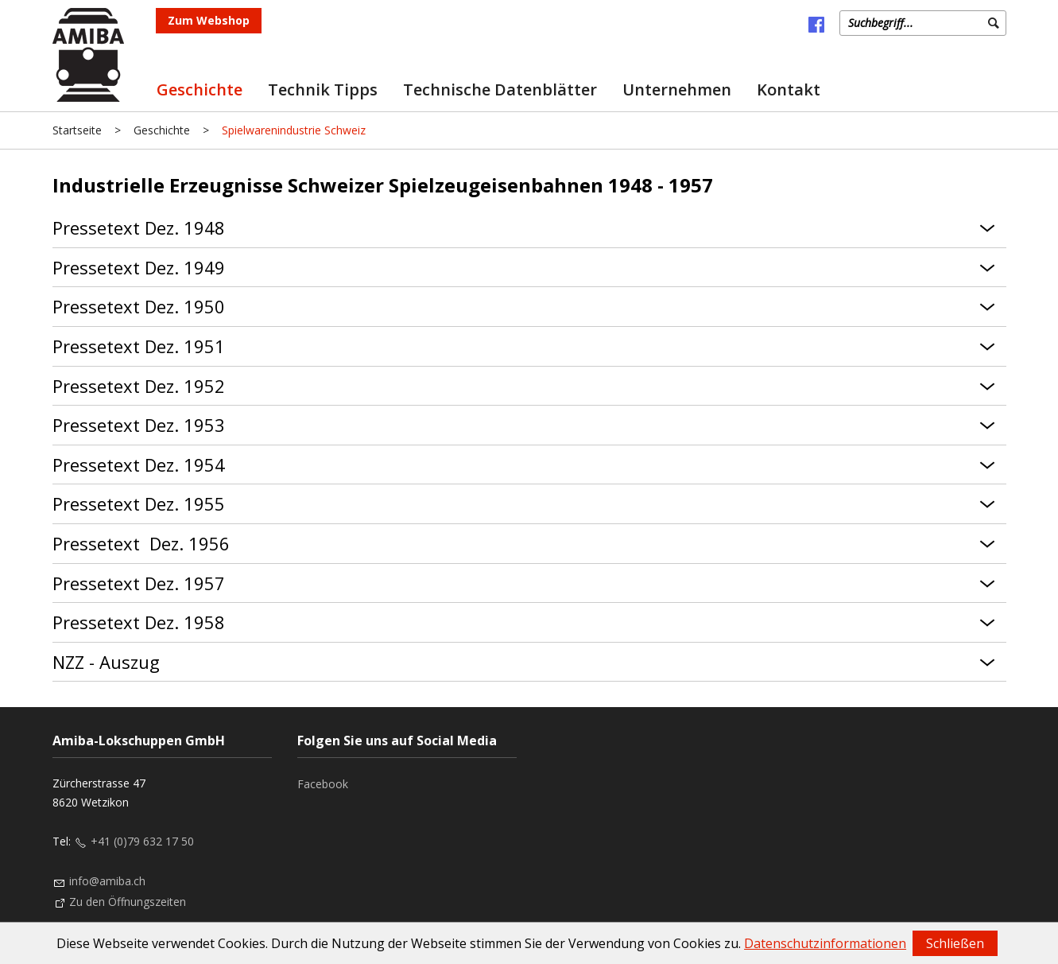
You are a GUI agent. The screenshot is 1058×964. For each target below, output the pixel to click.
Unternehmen (676, 89)
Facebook (322, 783)
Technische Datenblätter (500, 89)
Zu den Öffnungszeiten (127, 901)
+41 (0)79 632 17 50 (142, 841)
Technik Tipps (323, 89)
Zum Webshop (209, 20)
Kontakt (788, 89)
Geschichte (199, 89)
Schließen (955, 943)
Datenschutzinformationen (825, 943)
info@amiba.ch (107, 880)
